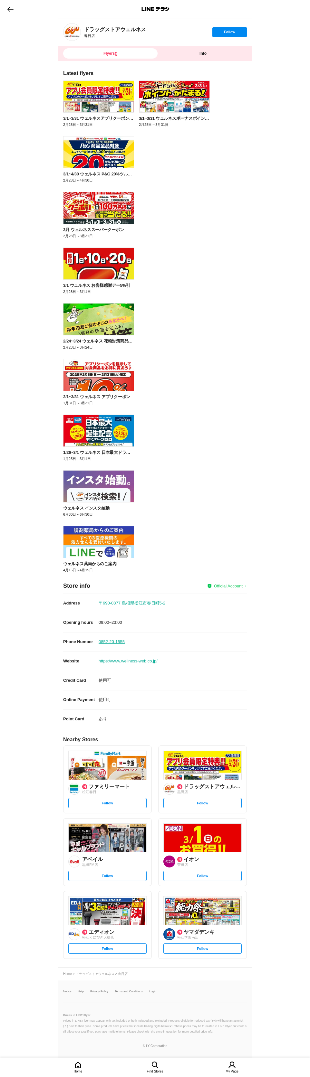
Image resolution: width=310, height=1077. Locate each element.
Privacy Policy (99, 991)
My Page (232, 1071)
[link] (72, 32)
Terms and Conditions (129, 991)
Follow (229, 33)
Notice (67, 991)
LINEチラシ (155, 9)
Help (81, 991)
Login (152, 991)
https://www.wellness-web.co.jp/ (128, 661)
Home (78, 1071)
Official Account (228, 586)
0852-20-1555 (112, 641)
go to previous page (10, 9)
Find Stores (155, 1071)
